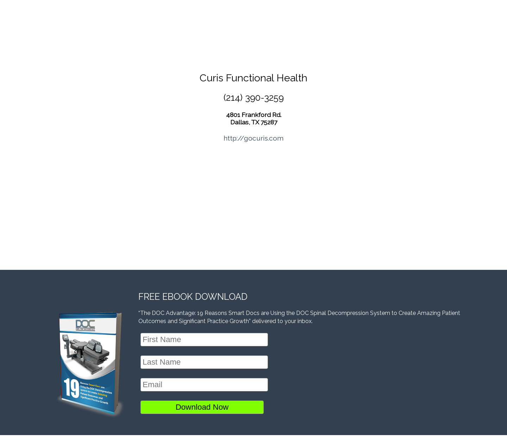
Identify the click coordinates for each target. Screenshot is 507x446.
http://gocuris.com (253, 138)
